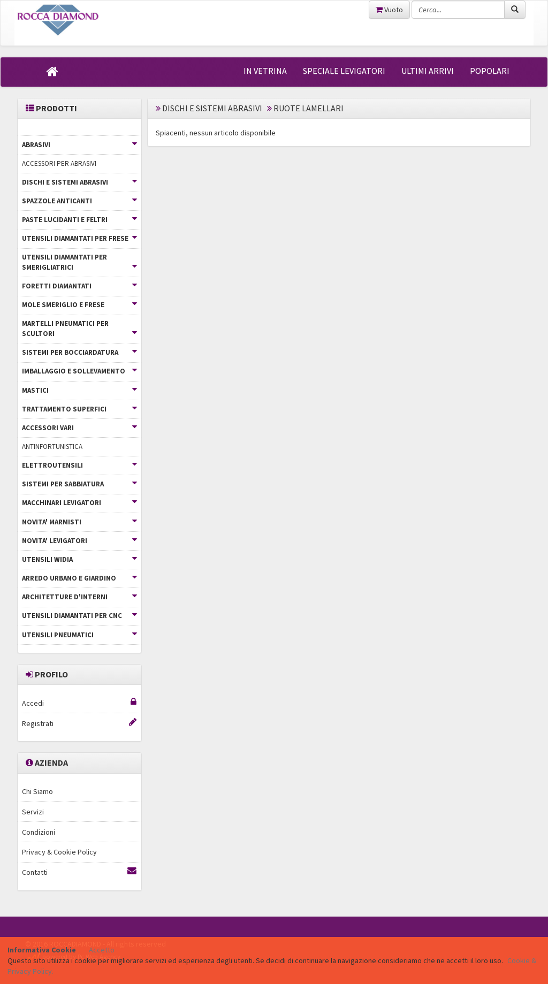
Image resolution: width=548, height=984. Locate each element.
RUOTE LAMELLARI (308, 108)
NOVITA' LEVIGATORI (79, 540)
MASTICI (79, 390)
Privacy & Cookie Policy (59, 852)
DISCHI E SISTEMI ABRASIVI (79, 182)
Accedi (79, 703)
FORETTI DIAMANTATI (79, 286)
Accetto (102, 950)
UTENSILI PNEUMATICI (79, 634)
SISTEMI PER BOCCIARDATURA (79, 352)
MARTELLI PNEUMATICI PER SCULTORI (79, 328)
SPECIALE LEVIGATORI (344, 70)
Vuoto (389, 9)
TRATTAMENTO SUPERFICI (79, 409)
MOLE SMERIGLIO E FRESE (79, 304)
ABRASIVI (79, 144)
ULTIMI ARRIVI (427, 70)
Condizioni (38, 832)
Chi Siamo (37, 791)
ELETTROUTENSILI (79, 465)
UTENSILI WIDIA (79, 559)
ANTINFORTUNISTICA (52, 446)
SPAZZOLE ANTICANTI (79, 200)
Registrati (79, 723)
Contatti (79, 872)
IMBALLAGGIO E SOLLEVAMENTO (79, 371)
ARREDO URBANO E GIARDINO (79, 578)
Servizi (33, 812)
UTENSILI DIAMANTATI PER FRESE (79, 238)
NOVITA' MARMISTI (79, 522)
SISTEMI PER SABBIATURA (79, 484)
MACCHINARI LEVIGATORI (79, 502)
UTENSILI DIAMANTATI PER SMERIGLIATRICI (79, 262)
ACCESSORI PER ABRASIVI (59, 163)
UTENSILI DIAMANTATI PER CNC (79, 615)
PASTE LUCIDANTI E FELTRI (79, 219)
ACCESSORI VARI (79, 427)
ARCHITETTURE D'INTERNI (79, 596)
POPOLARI (489, 70)
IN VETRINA (265, 70)
